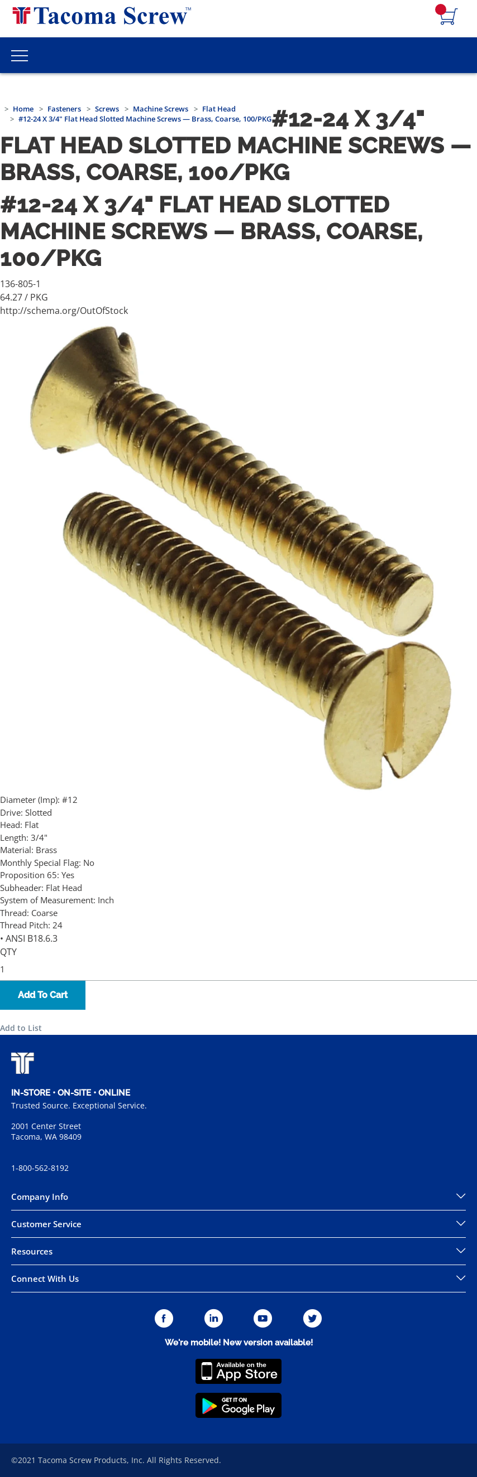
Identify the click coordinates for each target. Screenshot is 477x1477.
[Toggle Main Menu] (19, 55)
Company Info (39, 1196)
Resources (32, 1251)
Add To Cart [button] (43, 995)
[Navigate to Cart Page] (449, 17)
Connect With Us (45, 1278)
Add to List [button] (21, 1028)
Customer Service (46, 1223)
